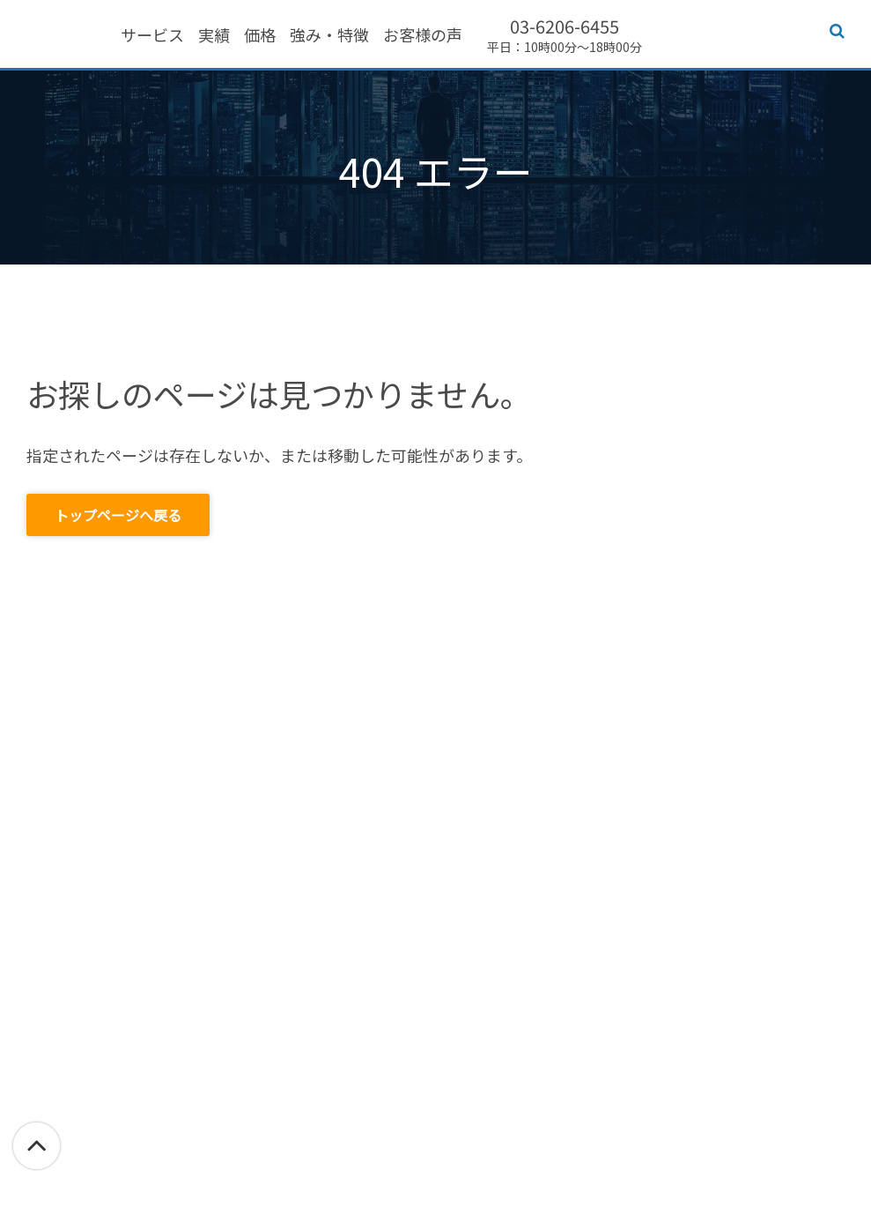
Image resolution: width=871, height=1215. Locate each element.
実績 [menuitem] (316, 36)
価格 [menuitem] (362, 36)
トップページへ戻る (118, 515)
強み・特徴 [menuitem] (431, 36)
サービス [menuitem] (254, 36)
